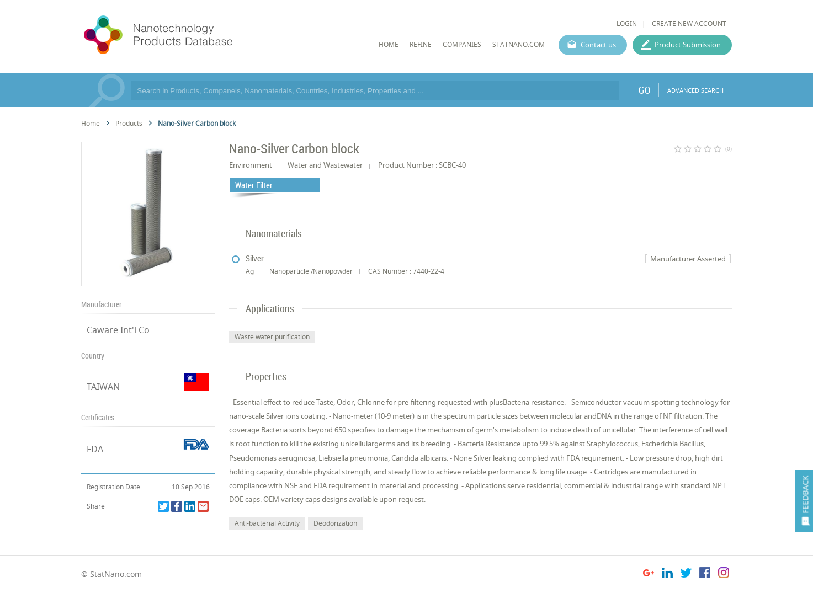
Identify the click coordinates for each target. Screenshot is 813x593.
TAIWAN (103, 387)
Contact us (598, 45)
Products (128, 123)
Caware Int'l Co (118, 330)
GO (644, 90)
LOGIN (627, 23)
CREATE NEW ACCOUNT (689, 23)
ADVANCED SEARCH (695, 90)
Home (90, 123)
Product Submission (688, 45)
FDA (95, 449)
